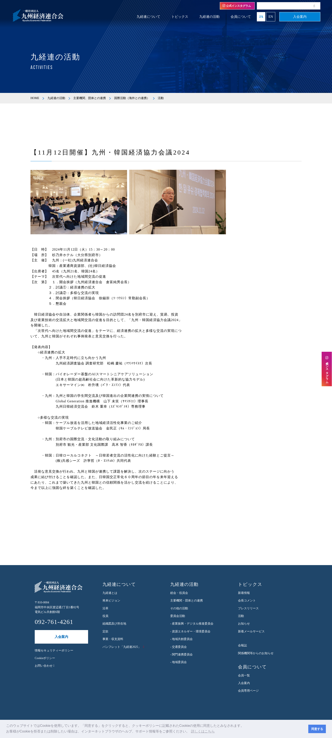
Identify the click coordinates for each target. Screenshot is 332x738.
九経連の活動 (209, 16)
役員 (105, 616)
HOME (34, 98)
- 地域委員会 (178, 662)
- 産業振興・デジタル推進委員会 (191, 623)
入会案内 (300, 16)
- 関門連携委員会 (181, 654)
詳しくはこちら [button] (203, 731)
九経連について (148, 16)
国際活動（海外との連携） (132, 98)
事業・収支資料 (112, 639)
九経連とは (109, 593)
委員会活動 (177, 616)
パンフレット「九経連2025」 (121, 646)
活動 (241, 616)
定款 (105, 631)
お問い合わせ (44, 665)
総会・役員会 (179, 593)
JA (261, 16)
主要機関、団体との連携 (89, 98)
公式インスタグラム (237, 5)
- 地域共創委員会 (181, 639)
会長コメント (247, 600)
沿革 (105, 608)
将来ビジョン (111, 600)
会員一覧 (244, 675)
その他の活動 (179, 608)
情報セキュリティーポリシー (54, 650)
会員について (241, 16)
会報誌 (242, 645)
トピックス (179, 16)
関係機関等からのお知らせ (256, 653)
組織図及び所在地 (114, 623)
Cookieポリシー (45, 658)
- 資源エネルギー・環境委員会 (190, 631)
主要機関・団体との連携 (186, 600)
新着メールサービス (251, 631)
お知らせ (244, 623)
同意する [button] (317, 729)
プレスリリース (248, 608)
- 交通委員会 (178, 646)
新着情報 (244, 593)
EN (270, 16)
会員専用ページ (248, 690)
